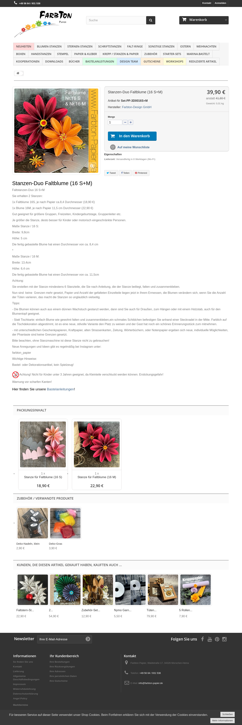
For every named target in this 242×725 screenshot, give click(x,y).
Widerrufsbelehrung (24, 689)
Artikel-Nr (114, 100)
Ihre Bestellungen (60, 661)
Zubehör (150, 54)
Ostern (185, 46)
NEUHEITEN (23, 46)
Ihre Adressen (57, 671)
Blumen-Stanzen (49, 46)
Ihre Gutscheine (59, 681)
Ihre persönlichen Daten (63, 676)
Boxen (20, 54)
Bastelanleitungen (99, 61)
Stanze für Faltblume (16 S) (43, 477)
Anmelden (220, 3)
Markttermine (20, 705)
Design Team (129, 61)
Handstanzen (41, 54)
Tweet (111, 173)
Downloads (54, 61)
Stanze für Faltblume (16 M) (97, 477)
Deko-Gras (55, 543)
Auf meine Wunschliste (133, 147)
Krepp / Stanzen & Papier (121, 54)
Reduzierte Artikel (203, 61)
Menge (111, 117)
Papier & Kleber (85, 54)
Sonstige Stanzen (161, 46)
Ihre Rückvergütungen (62, 666)
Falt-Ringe (135, 46)
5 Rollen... (185, 610)
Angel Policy (20, 698)
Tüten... (152, 610)
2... (51, 610)
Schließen (227, 714)
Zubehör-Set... (91, 610)
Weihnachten (206, 46)
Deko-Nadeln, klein (28, 543)
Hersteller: (114, 107)
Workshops (174, 61)
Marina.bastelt (198, 54)
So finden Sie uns (23, 661)
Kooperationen (28, 61)
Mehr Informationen (222, 720)
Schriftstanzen (109, 46)
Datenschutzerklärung (25, 693)
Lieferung (18, 671)
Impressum (19, 684)
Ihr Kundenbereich (64, 656)
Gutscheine (152, 61)
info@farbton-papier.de (151, 683)
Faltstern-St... (25, 610)
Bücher (74, 61)
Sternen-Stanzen (80, 46)
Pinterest (141, 173)
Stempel (63, 54)
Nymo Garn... (123, 610)
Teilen (125, 173)
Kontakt (206, 3)
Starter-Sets (172, 54)
